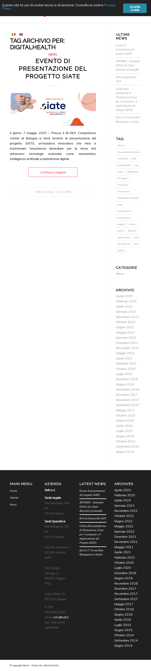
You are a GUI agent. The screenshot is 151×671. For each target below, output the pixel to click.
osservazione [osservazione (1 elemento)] (124, 217)
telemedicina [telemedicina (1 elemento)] (124, 244)
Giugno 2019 (125, 384)
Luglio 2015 (124, 431)
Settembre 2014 (127, 446)
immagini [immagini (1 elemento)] (122, 178)
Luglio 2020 (124, 374)
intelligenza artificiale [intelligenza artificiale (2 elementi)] (128, 198)
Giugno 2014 (125, 452)
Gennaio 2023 (126, 311)
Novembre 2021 (127, 348)
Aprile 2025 (124, 296)
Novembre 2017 (127, 400)
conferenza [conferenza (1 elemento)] (123, 158)
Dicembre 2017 (127, 395)
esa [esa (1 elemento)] (136, 165)
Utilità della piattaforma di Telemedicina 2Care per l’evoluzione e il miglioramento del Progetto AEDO (92, 534)
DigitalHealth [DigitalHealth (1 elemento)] (124, 165)
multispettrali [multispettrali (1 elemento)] (124, 211)
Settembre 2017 (127, 405)
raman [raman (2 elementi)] (132, 224)
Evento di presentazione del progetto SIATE (53, 69)
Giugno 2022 (125, 327)
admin (67, 191)
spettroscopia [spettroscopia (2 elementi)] (124, 237)
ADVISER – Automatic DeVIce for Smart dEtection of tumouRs (128, 65)
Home (13, 490)
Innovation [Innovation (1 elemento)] (123, 185)
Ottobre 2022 (125, 322)
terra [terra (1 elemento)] (136, 244)
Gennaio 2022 (126, 337)
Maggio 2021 (125, 353)
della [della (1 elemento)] (134, 158)
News (53, 54)
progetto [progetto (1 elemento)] (121, 224)
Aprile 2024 (124, 306)
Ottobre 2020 (125, 369)
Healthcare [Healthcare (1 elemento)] (132, 171)
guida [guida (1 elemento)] (120, 171)
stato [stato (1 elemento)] (136, 237)
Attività (14, 497)
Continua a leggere (53, 172)
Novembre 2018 (127, 389)
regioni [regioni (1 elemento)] (121, 230)
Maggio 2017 (125, 410)
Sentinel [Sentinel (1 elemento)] (132, 230)
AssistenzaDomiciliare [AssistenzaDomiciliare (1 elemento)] (129, 152)
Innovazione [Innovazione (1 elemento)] (123, 191)
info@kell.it (61, 617)
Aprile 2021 (124, 358)
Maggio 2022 (125, 332)
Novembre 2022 (127, 317)
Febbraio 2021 (126, 363)
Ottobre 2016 (125, 415)
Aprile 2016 (124, 426)
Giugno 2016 (125, 420)
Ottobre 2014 (125, 441)
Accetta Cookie (135, 8)
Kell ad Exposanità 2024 (92, 518)
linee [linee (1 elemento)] (120, 204)
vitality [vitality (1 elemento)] (121, 250)
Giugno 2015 (125, 436)
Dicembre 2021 (127, 343)
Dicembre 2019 (127, 379)
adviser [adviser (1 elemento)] (121, 145)
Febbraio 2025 (126, 301)
